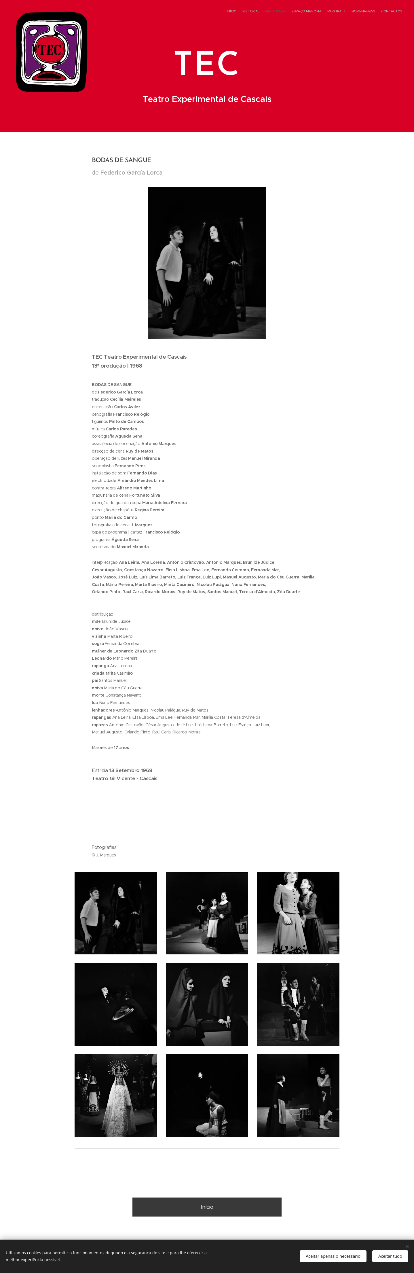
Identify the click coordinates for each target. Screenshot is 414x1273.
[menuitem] (368, 12)
